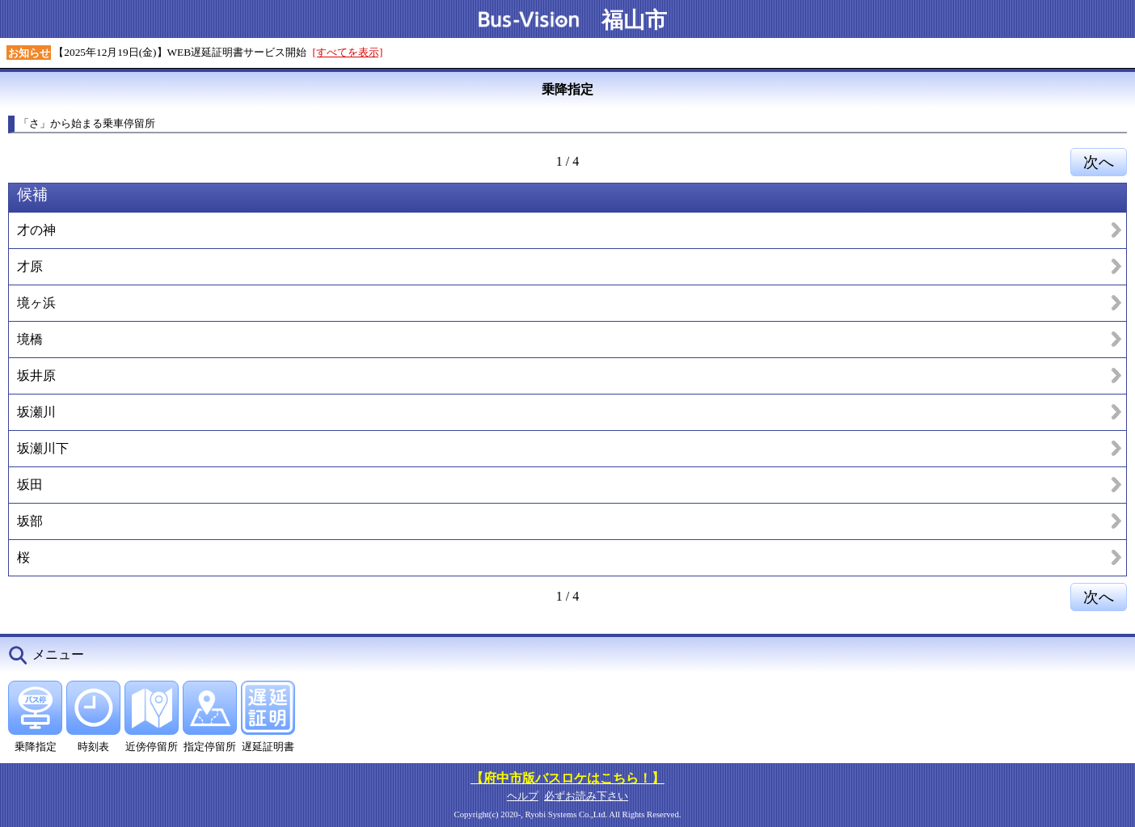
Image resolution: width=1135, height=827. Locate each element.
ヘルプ (522, 796)
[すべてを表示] (348, 52)
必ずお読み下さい (586, 796)
